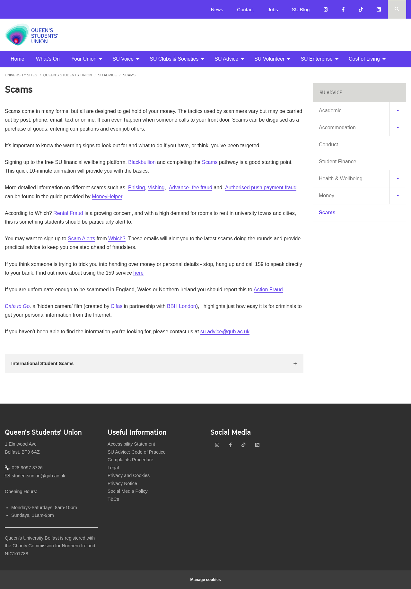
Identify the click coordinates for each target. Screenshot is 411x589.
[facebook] (230, 445)
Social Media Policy (128, 491)
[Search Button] (397, 9)
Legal (113, 467)
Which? (116, 238)
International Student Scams (42, 363)
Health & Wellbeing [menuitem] (341, 178)
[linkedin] (257, 445)
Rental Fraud (68, 213)
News (217, 9)
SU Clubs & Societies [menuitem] (174, 59)
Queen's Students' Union (67, 75)
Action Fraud (268, 289)
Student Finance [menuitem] (337, 161)
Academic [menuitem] (330, 110)
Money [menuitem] (326, 195)
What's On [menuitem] (48, 59)
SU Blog (301, 9)
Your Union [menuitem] (84, 59)
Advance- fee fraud (190, 187)
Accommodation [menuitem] (337, 127)
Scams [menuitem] (327, 212)
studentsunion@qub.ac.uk (39, 475)
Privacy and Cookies (129, 475)
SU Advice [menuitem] (226, 59)
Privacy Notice (122, 483)
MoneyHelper (107, 196)
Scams (129, 75)
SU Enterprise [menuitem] (317, 59)
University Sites (21, 75)
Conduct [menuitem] (328, 144)
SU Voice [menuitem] (123, 59)
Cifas (116, 306)
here (138, 273)
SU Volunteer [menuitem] (269, 59)
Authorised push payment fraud (260, 187)
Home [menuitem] (17, 59)
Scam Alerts (81, 238)
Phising (136, 187)
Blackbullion (141, 162)
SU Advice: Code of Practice (137, 452)
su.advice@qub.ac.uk (224, 331)
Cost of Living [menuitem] (364, 59)
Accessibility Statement (131, 444)
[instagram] (217, 445)
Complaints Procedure (130, 459)
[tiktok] (243, 445)
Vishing (156, 187)
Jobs (272, 9)
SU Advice (107, 75)
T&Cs (113, 499)
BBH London (181, 306)
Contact (245, 9)
